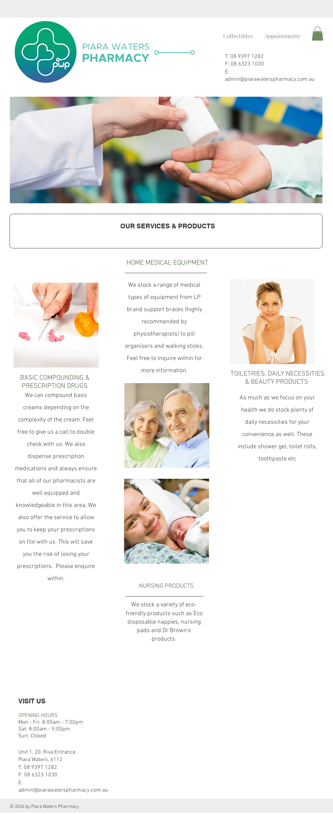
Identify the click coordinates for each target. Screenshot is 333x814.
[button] (317, 33)
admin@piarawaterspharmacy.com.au (270, 79)
